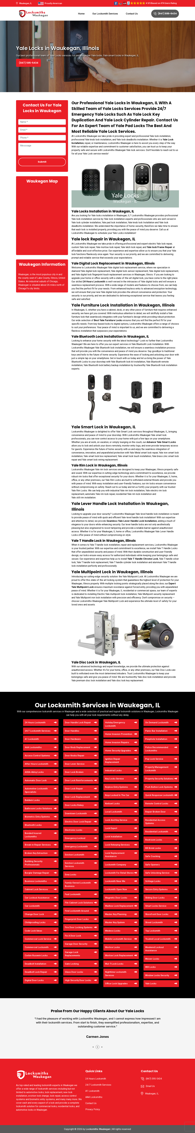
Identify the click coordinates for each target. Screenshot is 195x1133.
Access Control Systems (37, 755)
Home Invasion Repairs (117, 742)
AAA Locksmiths (33, 747)
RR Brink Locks (153, 848)
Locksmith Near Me (115, 881)
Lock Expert (111, 828)
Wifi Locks (150, 967)
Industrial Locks (113, 770)
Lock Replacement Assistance (115, 855)
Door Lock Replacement (77, 797)
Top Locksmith (152, 930)
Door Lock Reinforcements (79, 780)
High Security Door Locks (78, 980)
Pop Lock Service (154, 759)
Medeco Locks (112, 930)
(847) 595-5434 (165, 13)
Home (81, 13)
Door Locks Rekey (74, 805)
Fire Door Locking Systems (78, 927)
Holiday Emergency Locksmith (115, 724)
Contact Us (132, 13)
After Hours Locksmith (36, 764)
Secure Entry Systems (156, 889)
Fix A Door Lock (73, 935)
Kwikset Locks (112, 803)
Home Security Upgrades (118, 750)
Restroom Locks (153, 839)
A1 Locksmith (32, 739)
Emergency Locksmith (76, 846)
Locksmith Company (115, 864)
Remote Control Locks (156, 803)
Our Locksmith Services (105, 13)
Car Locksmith (32, 906)
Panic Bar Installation (156, 731)
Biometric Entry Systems (37, 816)
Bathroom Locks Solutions (38, 808)
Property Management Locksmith (156, 769)
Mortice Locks (112, 947)
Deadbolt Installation (35, 963)
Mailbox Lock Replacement (119, 906)
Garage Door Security (76, 944)
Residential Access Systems (155, 822)
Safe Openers (152, 864)
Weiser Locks (152, 959)
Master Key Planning (115, 914)
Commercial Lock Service (38, 939)
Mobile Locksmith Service (118, 939)
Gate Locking (72, 963)
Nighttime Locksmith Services (115, 974)
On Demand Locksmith (157, 722)
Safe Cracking (152, 856)
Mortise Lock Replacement (119, 955)
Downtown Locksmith (76, 813)
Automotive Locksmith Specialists (36, 790)
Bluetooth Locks (33, 825)
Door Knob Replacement (77, 747)
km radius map (42, 219)
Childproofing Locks (35, 922)
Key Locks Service (114, 778)
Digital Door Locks (34, 980)
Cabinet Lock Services (36, 889)
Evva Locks (70, 874)
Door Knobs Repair (74, 755)
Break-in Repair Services (38, 844)
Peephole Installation (156, 739)
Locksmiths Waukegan (98, 1129)
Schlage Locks (152, 881)
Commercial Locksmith (37, 947)
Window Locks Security (157, 975)
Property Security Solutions (159, 778)
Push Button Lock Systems (159, 787)
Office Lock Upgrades (116, 983)
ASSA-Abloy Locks (34, 772)
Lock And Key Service (116, 820)
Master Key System (115, 922)
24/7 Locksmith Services (37, 731)
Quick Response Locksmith (159, 795)
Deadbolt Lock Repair (36, 972)
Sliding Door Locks (154, 897)
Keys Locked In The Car (117, 795)
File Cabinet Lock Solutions (79, 902)
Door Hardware (73, 739)
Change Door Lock (34, 914)
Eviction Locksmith (74, 854)
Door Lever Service (75, 764)
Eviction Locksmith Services (74, 865)
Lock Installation (113, 836)
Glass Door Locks (74, 972)
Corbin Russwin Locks (36, 955)
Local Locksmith (113, 811)
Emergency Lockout (75, 838)
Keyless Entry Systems (116, 787)
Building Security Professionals (33, 863)
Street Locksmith (154, 922)
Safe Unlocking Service (157, 873)
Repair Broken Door (155, 811)
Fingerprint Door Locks (77, 919)
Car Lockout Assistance (37, 897)
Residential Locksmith (156, 831)
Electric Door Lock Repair (78, 821)
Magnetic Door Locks (116, 897)
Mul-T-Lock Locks (114, 963)
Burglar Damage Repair (37, 873)
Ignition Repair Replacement (112, 761)
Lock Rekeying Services (117, 844)
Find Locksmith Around (77, 911)
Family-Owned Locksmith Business (78, 884)
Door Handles (72, 731)
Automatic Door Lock (36, 780)
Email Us (150, 1086)
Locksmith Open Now (116, 889)
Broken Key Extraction (36, 853)
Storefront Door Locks (156, 914)
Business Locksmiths (36, 881)
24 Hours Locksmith (35, 722)
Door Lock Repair (74, 788)
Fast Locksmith (73, 894)
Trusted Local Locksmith (158, 939)
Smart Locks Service (155, 906)
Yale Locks (150, 983)
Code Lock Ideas (33, 930)
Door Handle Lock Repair (78, 722)
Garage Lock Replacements (72, 954)
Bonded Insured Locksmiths (33, 835)
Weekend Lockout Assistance (154, 949)
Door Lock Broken (74, 772)
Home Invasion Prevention (118, 734)
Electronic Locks (73, 830)
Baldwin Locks (32, 800)
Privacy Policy (92, 1109)
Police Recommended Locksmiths (156, 749)
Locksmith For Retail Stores (119, 873)
